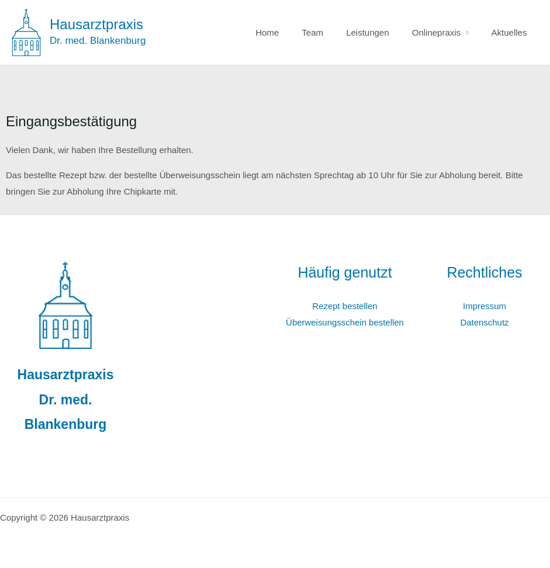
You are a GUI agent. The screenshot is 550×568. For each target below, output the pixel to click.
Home (291, 32)
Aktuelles (512, 32)
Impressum (484, 306)
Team (331, 32)
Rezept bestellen (345, 306)
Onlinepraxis (444, 32)
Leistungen (380, 32)
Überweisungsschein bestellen (345, 322)
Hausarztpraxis (96, 24)
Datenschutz (484, 322)
